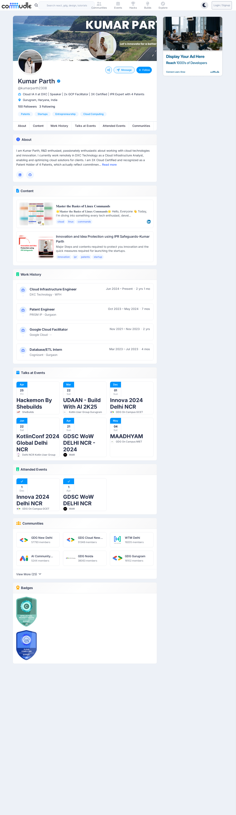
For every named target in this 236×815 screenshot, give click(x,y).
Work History (28, 274)
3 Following (47, 106)
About (23, 139)
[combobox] (66, 5)
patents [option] (25, 114)
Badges (24, 588)
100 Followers (27, 106)
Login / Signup (222, 5)
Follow (144, 70)
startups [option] (43, 114)
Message (124, 70)
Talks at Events (30, 373)
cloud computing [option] (93, 114)
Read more (109, 164)
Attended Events (31, 469)
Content (25, 191)
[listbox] (85, 114)
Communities (30, 523)
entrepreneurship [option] (65, 114)
